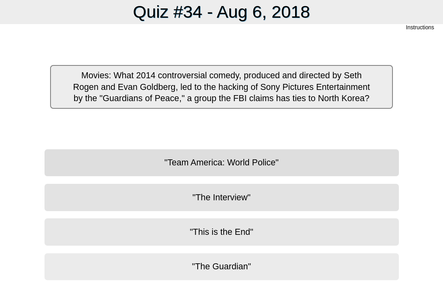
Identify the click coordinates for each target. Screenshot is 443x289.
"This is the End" (221, 232)
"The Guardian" (221, 266)
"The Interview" (221, 197)
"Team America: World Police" (221, 162)
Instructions (420, 27)
